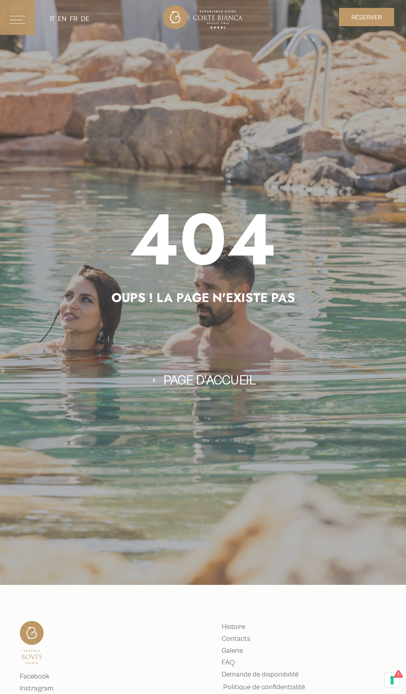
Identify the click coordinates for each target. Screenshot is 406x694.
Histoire (235, 627)
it (52, 18)
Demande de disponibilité (261, 674)
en (62, 18)
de (85, 18)
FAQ (229, 662)
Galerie (234, 650)
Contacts (237, 638)
